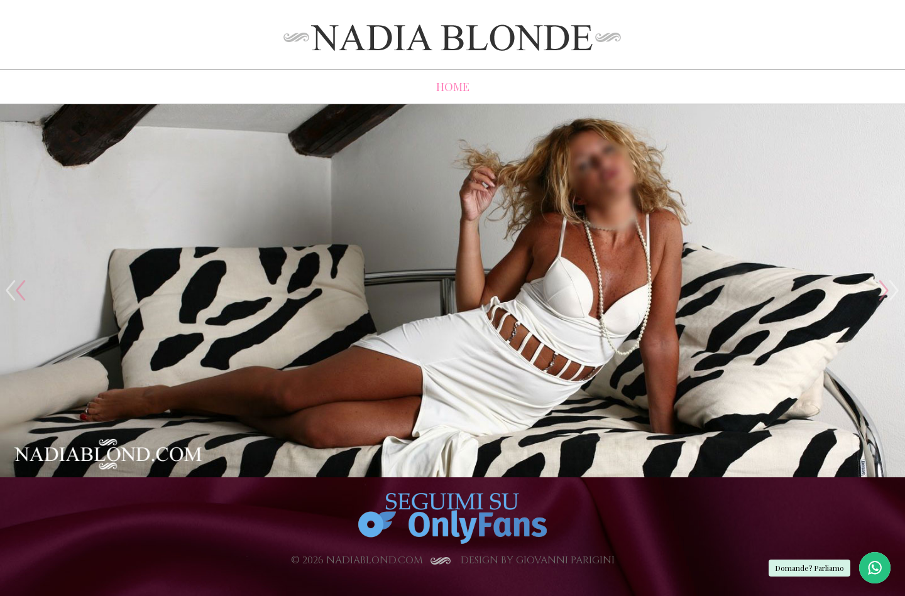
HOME (452, 86)
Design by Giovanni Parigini (538, 560)
